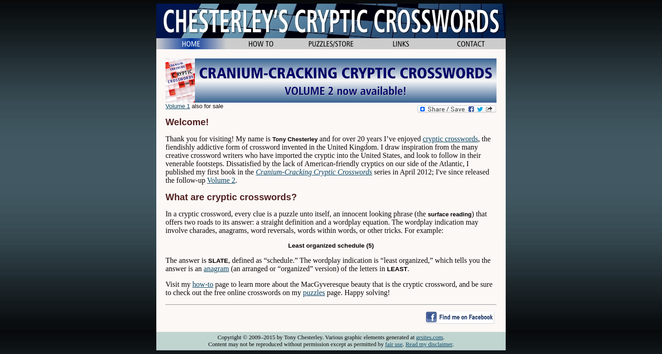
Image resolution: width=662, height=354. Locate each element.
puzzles (314, 292)
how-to (203, 284)
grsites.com (429, 337)
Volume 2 (221, 180)
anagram (216, 269)
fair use (394, 344)
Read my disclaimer (428, 344)
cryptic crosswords (450, 139)
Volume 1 (178, 106)
